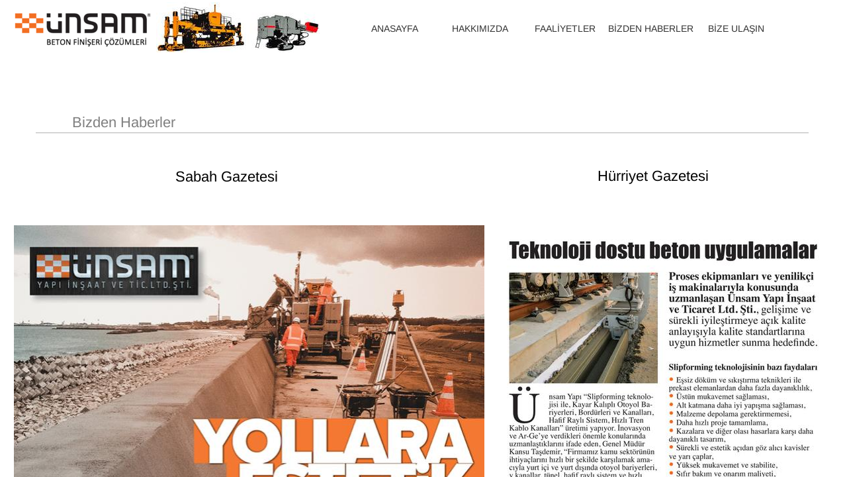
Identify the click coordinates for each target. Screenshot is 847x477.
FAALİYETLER (565, 28)
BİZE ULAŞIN (736, 28)
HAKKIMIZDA (480, 28)
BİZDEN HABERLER (650, 28)
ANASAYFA (394, 28)
